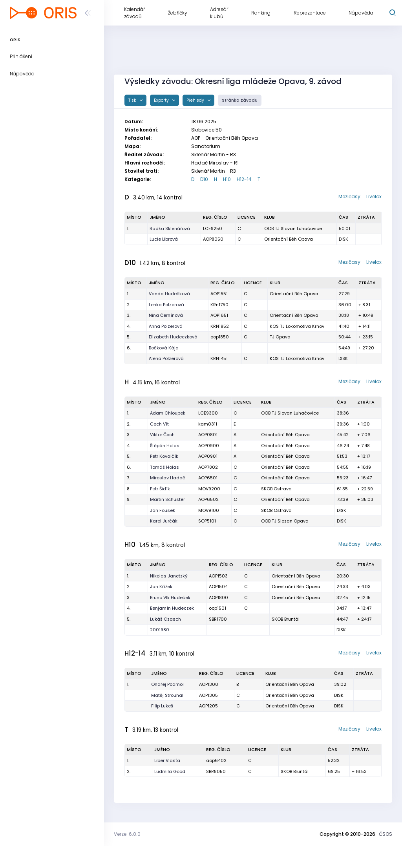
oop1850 (219, 337)
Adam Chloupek (167, 413)
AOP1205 (208, 706)
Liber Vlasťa (167, 760)
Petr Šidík (160, 489)
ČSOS (385, 834)
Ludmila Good (169, 771)
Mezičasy (349, 196)
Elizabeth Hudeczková (173, 337)
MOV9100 (208, 510)
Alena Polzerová (166, 358)
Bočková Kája (164, 348)
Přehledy (195, 100)
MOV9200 (209, 489)
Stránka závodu (240, 100)
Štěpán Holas (164, 445)
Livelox (374, 196)
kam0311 (207, 424)
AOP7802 (208, 467)
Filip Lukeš (162, 706)
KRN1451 (219, 358)
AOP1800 (218, 597)
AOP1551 (219, 294)
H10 (227, 179)
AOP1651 (219, 315)
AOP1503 (218, 576)
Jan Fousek (162, 510)
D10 (204, 179)
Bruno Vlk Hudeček (170, 597)
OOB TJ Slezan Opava (285, 521)
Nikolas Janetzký (169, 576)
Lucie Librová (164, 239)
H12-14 (244, 179)
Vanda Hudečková (169, 294)
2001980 (159, 630)
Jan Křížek (161, 586)
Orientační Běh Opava (288, 239)
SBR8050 (216, 771)
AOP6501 (207, 478)
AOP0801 (207, 434)
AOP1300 (208, 684)
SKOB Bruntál (286, 619)
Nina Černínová (166, 315)
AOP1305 (208, 695)
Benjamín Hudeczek (172, 608)
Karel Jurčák (163, 521)
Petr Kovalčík (164, 456)
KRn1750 (219, 304)
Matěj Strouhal (167, 695)
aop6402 (216, 760)
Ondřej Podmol (167, 684)
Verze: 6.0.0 (127, 834)
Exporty (162, 100)
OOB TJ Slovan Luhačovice (293, 228)
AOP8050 (213, 239)
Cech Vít (159, 424)
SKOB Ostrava (276, 489)
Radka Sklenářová (170, 228)
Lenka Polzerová (166, 304)
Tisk (132, 100)
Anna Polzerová (166, 326)
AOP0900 (208, 445)
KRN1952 (219, 326)
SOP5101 (207, 521)
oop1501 (217, 608)
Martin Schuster (167, 499)
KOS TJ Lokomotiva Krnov (297, 326)
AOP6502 (208, 499)
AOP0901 (207, 456)
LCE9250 (212, 228)
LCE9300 (208, 413)
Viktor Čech (162, 434)
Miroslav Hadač (167, 478)
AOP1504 (218, 586)
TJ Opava (280, 337)
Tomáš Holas (164, 467)
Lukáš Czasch (165, 619)
